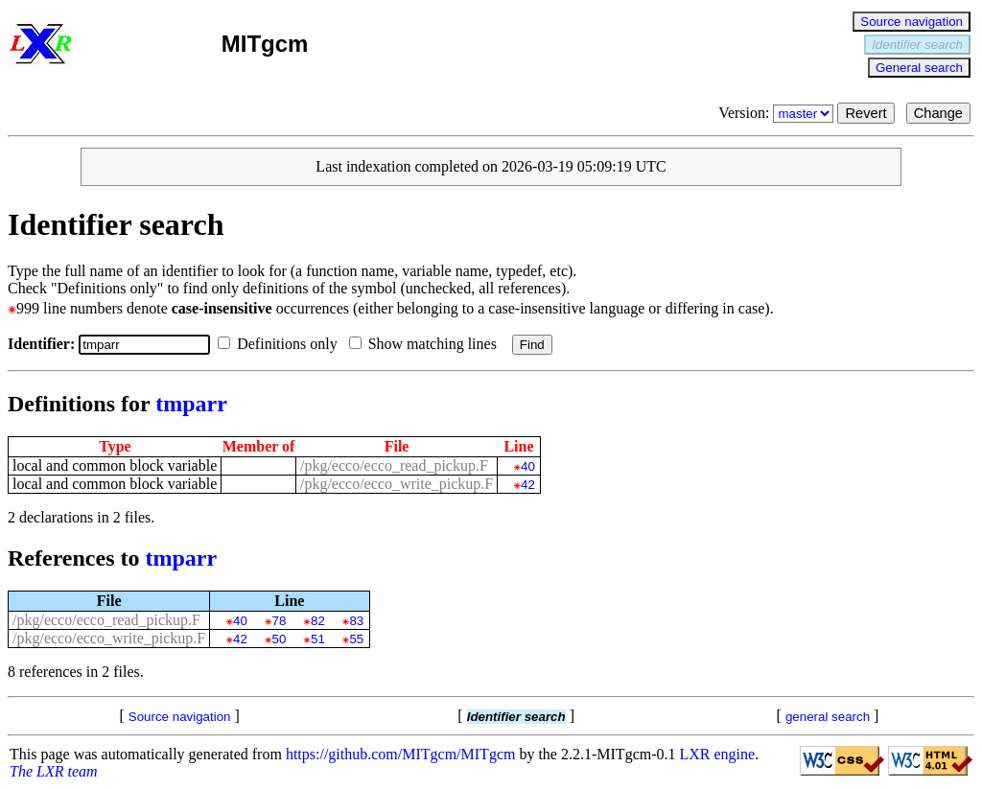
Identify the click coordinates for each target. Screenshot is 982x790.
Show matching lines (426, 344)
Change (938, 113)
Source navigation (911, 21)
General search (919, 67)
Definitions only (281, 344)
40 (528, 466)
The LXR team (54, 771)
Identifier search (917, 44)
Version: (777, 113)
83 (356, 621)
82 (318, 621)
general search (827, 716)
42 (528, 484)
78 (279, 621)
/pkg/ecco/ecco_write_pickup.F (396, 484)
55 (356, 639)
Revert (865, 113)
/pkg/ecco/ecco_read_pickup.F (394, 465)
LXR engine (718, 754)
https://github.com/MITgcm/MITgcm (401, 754)
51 (318, 639)
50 (279, 639)
